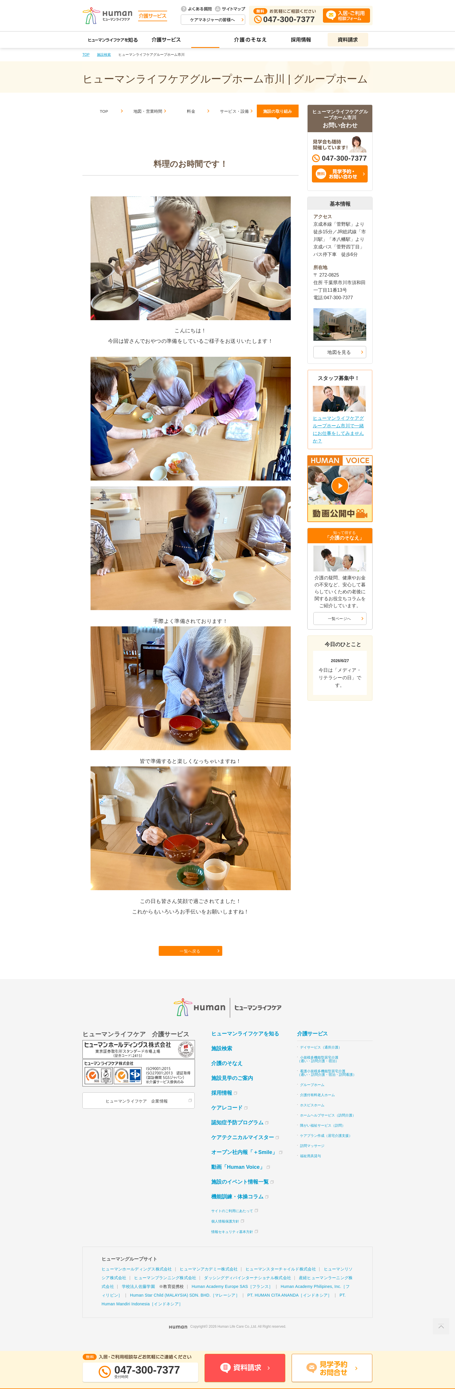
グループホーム (312, 1096)
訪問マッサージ (312, 1157)
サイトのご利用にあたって (232, 1222)
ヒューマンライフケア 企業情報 (135, 1112)
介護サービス (312, 1045)
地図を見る (339, 352)
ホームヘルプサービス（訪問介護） (328, 1127)
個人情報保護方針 (225, 1233)
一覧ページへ (339, 618)
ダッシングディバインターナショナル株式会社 (247, 1289)
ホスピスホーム (312, 1116)
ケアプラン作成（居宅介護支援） (326, 1147)
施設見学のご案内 (232, 1089)
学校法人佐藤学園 (138, 1297)
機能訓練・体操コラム (237, 1208)
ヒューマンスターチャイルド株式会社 (280, 1280)
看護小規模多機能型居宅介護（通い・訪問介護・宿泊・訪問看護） (326, 1084)
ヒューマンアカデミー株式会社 (209, 1280)
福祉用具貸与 (310, 1167)
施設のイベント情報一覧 (240, 1193)
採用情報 (221, 1104)
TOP (85, 55)
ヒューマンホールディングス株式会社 (137, 1280)
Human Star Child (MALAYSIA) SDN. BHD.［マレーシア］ (185, 1306)
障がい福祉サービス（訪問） (322, 1137)
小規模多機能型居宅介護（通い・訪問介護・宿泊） (318, 1070)
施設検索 (104, 55)
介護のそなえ (227, 1075)
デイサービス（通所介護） (321, 1059)
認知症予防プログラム (237, 1134)
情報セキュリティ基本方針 (232, 1243)
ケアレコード (227, 1119)
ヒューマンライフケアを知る (245, 1045)
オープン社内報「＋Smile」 (244, 1163)
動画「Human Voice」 (238, 1178)
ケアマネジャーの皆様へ (212, 19)
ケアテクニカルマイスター (242, 1149)
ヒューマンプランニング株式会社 (165, 1289)
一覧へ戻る (191, 960)
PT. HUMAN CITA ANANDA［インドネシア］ (290, 1306)
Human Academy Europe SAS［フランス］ (232, 1297)
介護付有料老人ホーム (317, 1106)
